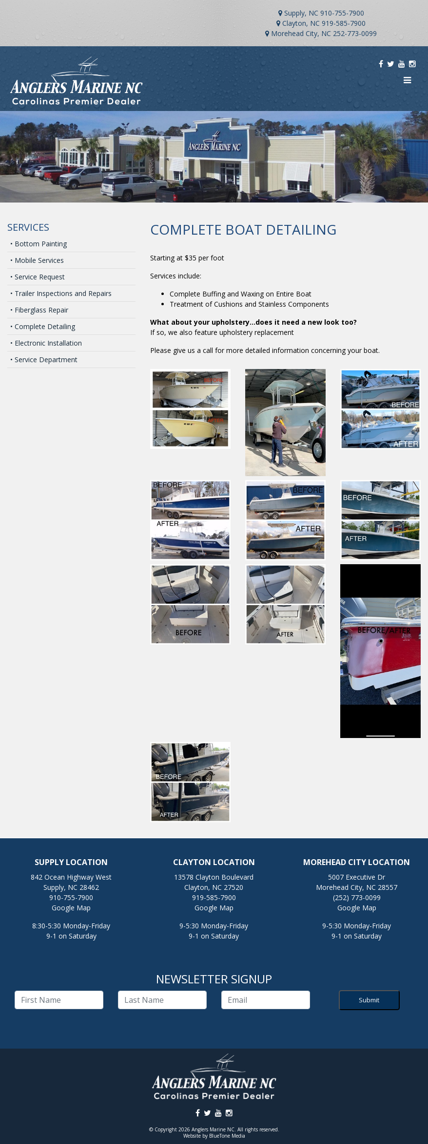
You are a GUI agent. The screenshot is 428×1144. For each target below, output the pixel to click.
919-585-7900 (344, 23)
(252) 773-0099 (357, 897)
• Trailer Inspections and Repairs (61, 293)
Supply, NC (301, 13)
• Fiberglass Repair (39, 309)
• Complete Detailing (42, 326)
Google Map (71, 907)
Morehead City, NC (301, 33)
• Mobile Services (37, 260)
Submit (369, 1000)
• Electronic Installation (46, 343)
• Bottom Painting (38, 243)
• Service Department (44, 359)
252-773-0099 (355, 33)
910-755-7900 (342, 13)
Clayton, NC (301, 23)
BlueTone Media (227, 1135)
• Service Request (37, 276)
